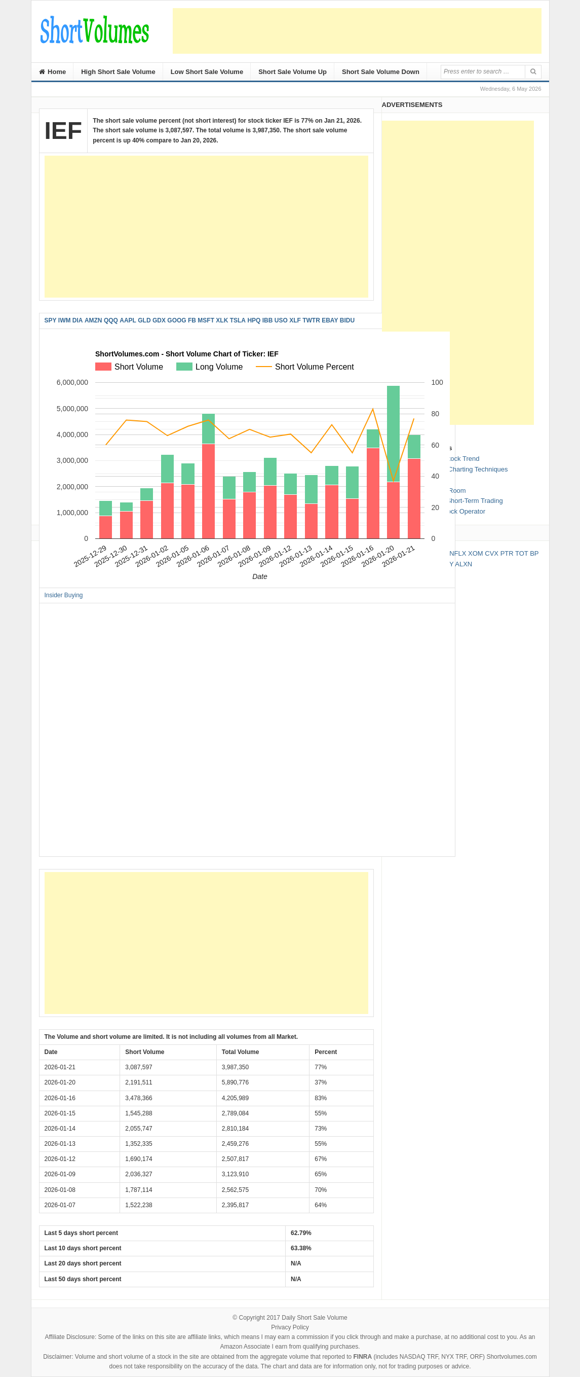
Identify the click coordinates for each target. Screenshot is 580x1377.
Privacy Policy (290, 1327)
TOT (521, 553)
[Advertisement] (357, 31)
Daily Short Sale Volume (314, 1317)
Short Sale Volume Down (380, 72)
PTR (507, 553)
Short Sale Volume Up (292, 72)
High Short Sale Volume (118, 72)
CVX (491, 553)
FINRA (363, 1356)
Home (52, 72)
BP (534, 553)
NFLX (457, 553)
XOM (475, 553)
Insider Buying (64, 595)
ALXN (463, 564)
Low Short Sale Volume (207, 72)
